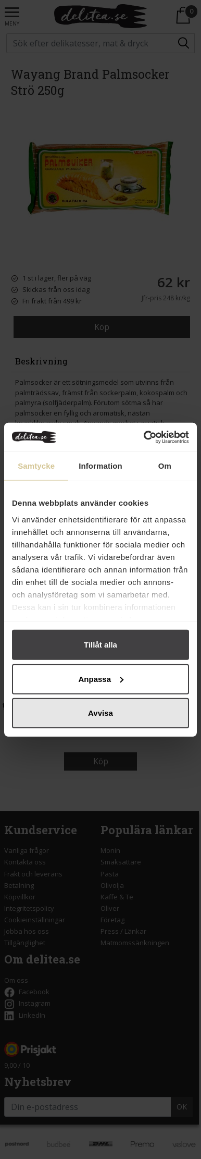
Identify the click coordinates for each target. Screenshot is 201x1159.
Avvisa (100, 713)
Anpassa (100, 678)
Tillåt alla (100, 644)
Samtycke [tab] (36, 465)
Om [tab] (164, 465)
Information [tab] (100, 465)
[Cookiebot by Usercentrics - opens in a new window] (144, 437)
